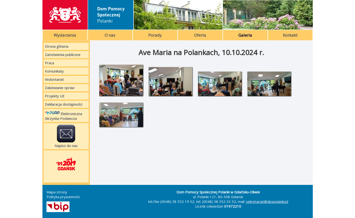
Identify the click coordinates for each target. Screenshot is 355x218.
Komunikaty (54, 71)
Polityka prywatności (63, 196)
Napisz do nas (66, 136)
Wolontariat (54, 79)
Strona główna (56, 46)
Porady (155, 35)
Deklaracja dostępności (63, 104)
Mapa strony (56, 192)
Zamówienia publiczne (62, 54)
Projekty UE (55, 96)
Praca (49, 63)
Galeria (245, 35)
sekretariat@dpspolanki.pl (267, 201)
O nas (110, 35)
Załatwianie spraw (59, 87)
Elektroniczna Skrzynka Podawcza (63, 115)
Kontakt (290, 35)
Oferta (200, 35)
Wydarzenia (65, 35)
